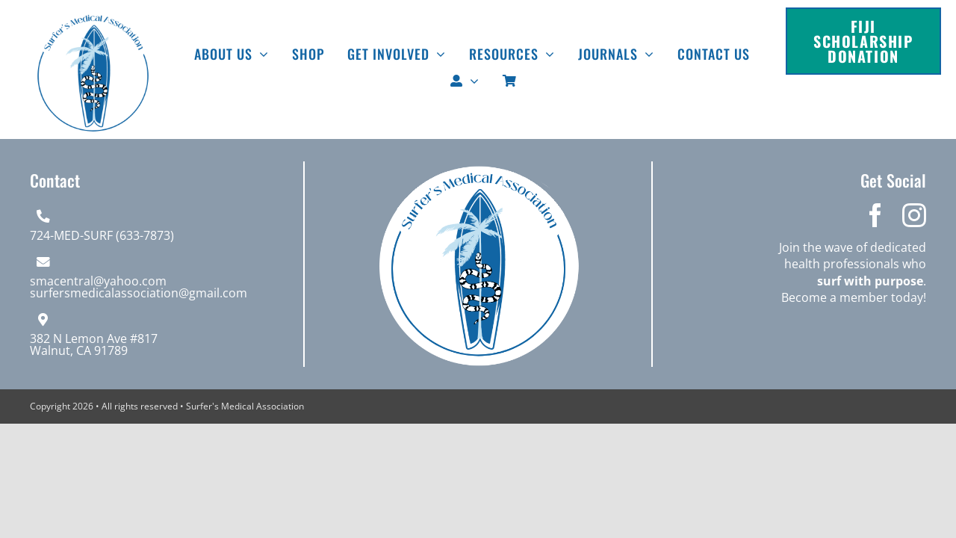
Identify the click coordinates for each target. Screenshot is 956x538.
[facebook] (875, 215)
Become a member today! (853, 297)
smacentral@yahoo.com (98, 281)
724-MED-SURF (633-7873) (102, 235)
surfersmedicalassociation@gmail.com (138, 293)
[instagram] (914, 215)
